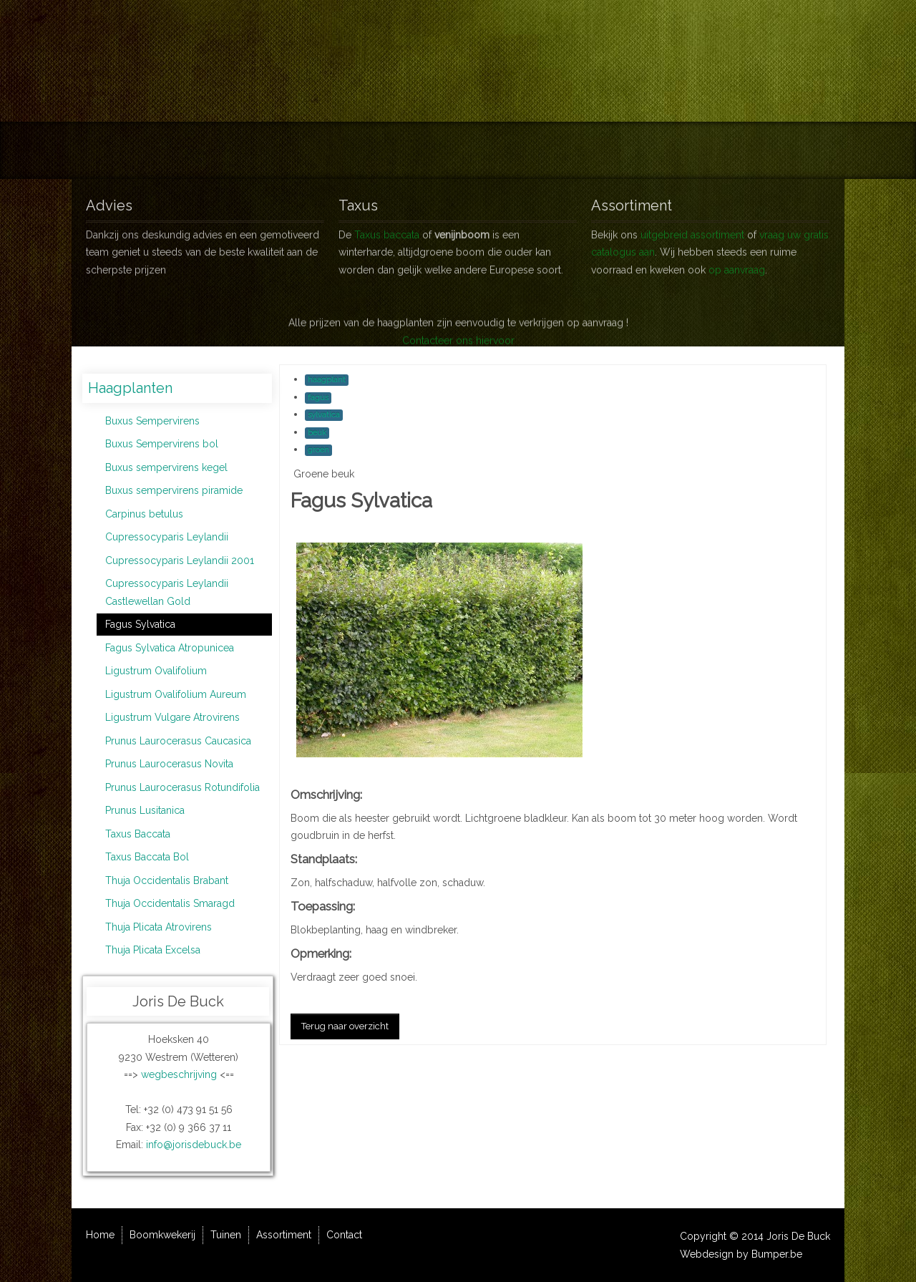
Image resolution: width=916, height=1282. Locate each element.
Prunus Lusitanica (145, 810)
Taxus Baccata (137, 834)
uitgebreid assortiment (692, 229)
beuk (317, 432)
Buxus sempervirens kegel (166, 467)
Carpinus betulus (144, 514)
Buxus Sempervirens (152, 421)
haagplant (327, 379)
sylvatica (324, 414)
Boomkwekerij (377, 150)
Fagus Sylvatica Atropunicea (169, 648)
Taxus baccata (386, 229)
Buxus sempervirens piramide (174, 490)
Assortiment (533, 150)
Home (298, 150)
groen (318, 450)
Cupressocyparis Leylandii (166, 537)
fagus (318, 397)
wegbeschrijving (179, 1074)
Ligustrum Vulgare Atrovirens (172, 717)
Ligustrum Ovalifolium (156, 670)
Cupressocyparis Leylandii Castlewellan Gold (166, 592)
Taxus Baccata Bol (147, 857)
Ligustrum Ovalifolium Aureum (175, 694)
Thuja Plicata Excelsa (152, 950)
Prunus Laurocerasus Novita (169, 763)
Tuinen (458, 150)
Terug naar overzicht (345, 1026)
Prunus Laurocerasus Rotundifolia (182, 787)
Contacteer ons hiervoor (458, 361)
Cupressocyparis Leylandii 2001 (179, 560)
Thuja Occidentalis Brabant (166, 880)
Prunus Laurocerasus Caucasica (178, 741)
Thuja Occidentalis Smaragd (170, 903)
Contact (612, 150)
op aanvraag (736, 264)
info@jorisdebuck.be (193, 1144)
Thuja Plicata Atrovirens (158, 927)
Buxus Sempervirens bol (161, 444)
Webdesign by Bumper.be (741, 1254)
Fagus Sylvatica (140, 624)
